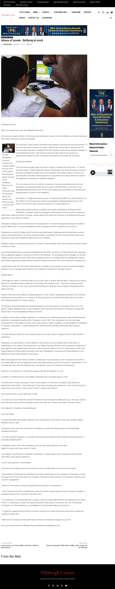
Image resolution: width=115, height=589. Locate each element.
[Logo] (57, 573)
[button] (111, 18)
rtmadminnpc (7, 44)
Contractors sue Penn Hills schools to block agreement (19, 546)
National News (7, 37)
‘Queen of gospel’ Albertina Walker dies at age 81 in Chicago (66, 546)
